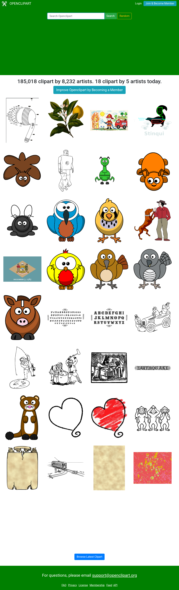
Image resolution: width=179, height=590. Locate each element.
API (115, 585)
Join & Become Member (160, 3)
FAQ (63, 585)
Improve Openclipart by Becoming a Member (89, 90)
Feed (109, 585)
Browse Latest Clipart (89, 556)
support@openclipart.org (114, 575)
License (83, 585)
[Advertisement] (89, 47)
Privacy (72, 585)
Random (125, 16)
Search (110, 16)
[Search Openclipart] (75, 16)
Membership (97, 585)
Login (138, 3)
